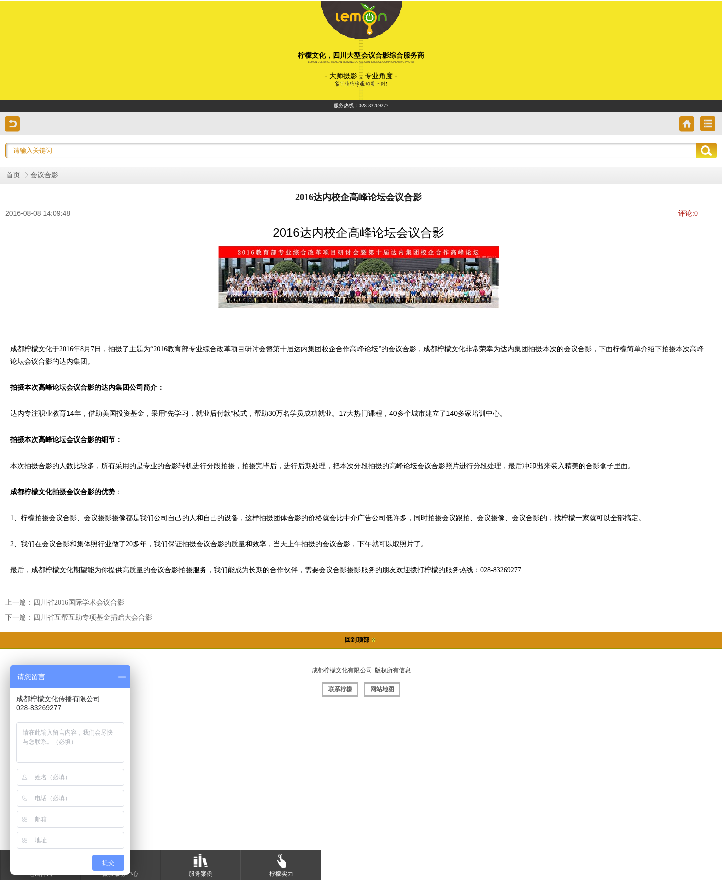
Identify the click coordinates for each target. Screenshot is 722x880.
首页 (13, 175)
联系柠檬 (340, 689)
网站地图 (382, 689)
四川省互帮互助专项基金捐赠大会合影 (92, 617)
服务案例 (201, 863)
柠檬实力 (281, 863)
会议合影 (44, 175)
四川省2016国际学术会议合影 (78, 602)
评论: (688, 213)
